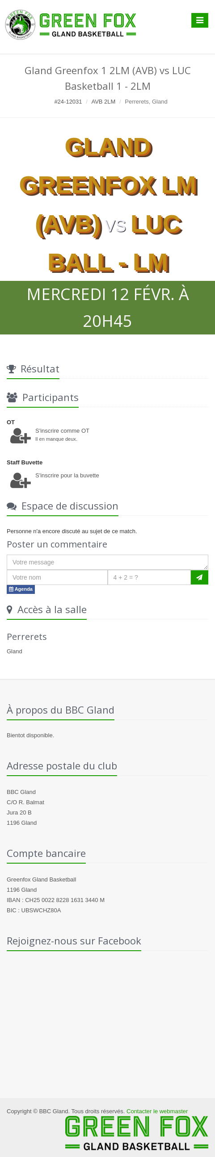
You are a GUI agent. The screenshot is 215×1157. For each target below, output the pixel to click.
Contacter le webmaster (157, 1111)
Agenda (21, 589)
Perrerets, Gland (146, 101)
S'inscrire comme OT (62, 430)
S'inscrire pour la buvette (67, 475)
